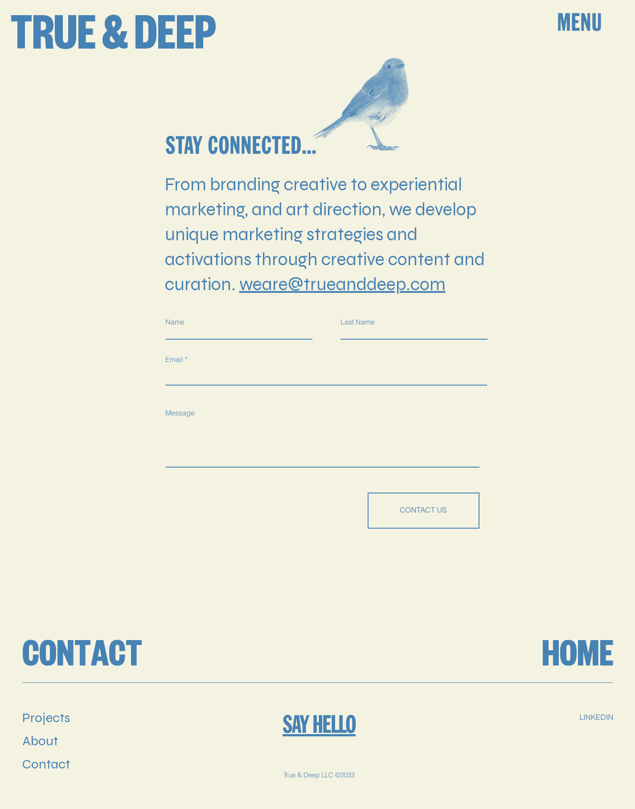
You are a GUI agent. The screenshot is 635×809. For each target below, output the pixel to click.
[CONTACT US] (423, 511)
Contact (46, 764)
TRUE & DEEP (113, 36)
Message (180, 412)
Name (174, 321)
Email (174, 359)
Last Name (357, 321)
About (40, 741)
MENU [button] (579, 22)
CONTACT (82, 656)
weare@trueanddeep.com (342, 284)
